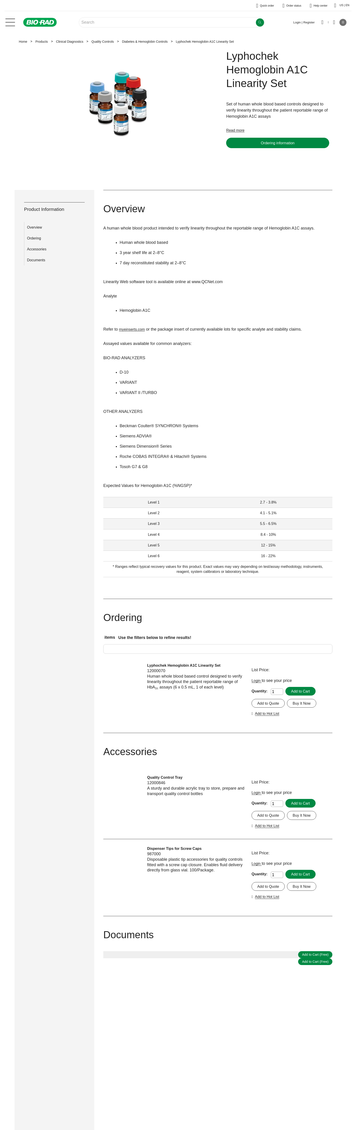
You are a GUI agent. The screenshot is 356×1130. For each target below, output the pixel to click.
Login (257, 680)
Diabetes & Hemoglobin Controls (145, 41)
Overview (34, 227)
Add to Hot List (268, 714)
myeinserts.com (133, 329)
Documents (36, 260)
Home (23, 41)
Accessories (36, 249)
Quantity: (259, 691)
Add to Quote (269, 703)
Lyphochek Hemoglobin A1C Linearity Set (187, 665)
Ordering (34, 238)
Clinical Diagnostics (69, 41)
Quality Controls (102, 41)
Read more (236, 130)
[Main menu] (10, 21)
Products (41, 41)
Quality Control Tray (166, 778)
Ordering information (277, 143)
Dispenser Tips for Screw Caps (177, 850)
